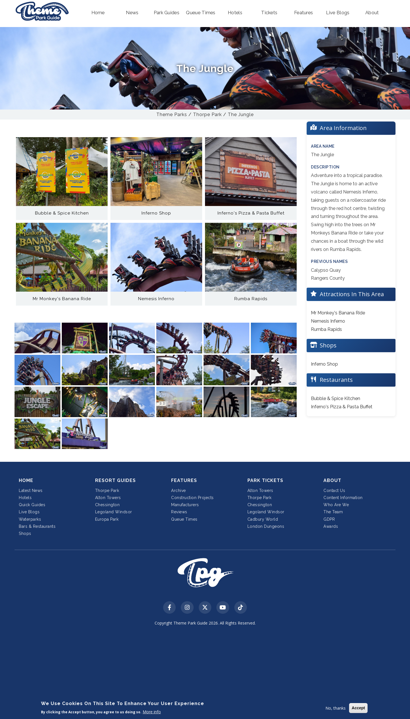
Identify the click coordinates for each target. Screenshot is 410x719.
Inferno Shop (324, 364)
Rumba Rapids (326, 329)
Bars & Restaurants (37, 526)
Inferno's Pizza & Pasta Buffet (341, 406)
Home (26, 480)
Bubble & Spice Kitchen (335, 398)
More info (152, 711)
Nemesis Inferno (328, 321)
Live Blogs (29, 512)
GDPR (329, 519)
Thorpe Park (207, 114)
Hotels (25, 497)
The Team (333, 512)
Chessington (107, 504)
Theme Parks (171, 114)
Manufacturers (185, 504)
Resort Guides (115, 480)
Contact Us (334, 490)
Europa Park (107, 519)
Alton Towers (108, 497)
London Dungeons (265, 526)
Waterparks (30, 519)
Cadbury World (262, 519)
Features (184, 480)
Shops (25, 533)
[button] (98, 13)
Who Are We (336, 504)
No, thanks (335, 708)
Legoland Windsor (113, 512)
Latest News (31, 490)
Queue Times (184, 519)
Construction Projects (192, 497)
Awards (330, 526)
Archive (178, 490)
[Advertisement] (205, 674)
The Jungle (241, 114)
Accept (358, 708)
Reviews (179, 512)
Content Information (343, 497)
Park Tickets (265, 480)
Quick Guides (32, 504)
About (332, 480)
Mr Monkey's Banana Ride (338, 313)
